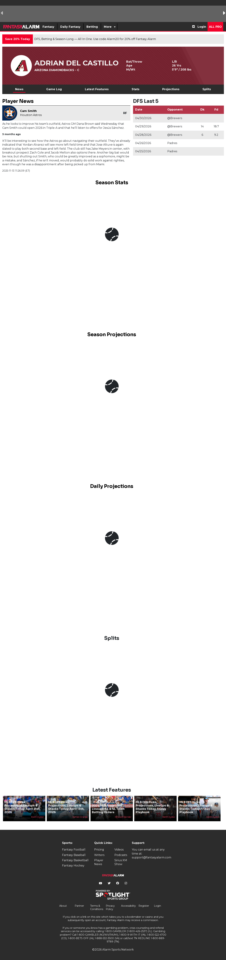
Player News (98, 862)
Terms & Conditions (96, 907)
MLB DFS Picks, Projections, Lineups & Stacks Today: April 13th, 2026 (66, 807)
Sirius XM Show (120, 862)
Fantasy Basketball (75, 860)
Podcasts (120, 855)
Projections (170, 89)
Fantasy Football (73, 849)
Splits (206, 89)
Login (202, 26)
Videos (119, 849)
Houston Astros (31, 115)
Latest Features (97, 89)
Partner (79, 905)
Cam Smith (28, 111)
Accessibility (128, 905)
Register (143, 905)
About (63, 905)
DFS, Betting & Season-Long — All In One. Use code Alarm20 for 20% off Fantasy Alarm (95, 39)
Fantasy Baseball (74, 855)
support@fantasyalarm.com (151, 857)
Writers (99, 855)
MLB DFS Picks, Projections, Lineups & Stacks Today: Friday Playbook (152, 807)
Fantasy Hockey (73, 865)
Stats (135, 89)
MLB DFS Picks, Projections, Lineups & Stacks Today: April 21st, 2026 (22, 807)
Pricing (99, 849)
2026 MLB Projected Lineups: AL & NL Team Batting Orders (108, 809)
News (19, 89)
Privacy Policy (110, 907)
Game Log (54, 89)
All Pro (215, 26)
